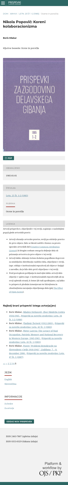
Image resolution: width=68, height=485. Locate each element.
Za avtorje (9, 408)
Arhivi (13, 13)
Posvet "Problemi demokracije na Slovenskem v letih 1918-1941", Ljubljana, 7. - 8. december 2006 (33, 349)
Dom (5, 13)
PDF (9, 158)
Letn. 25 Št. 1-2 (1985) (29, 13)
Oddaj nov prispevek (19, 421)
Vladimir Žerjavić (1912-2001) (38, 323)
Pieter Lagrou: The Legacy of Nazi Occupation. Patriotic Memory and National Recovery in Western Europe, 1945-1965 (36, 334)
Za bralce (9, 403)
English (8, 379)
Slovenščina (10, 383)
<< (4, 363)
